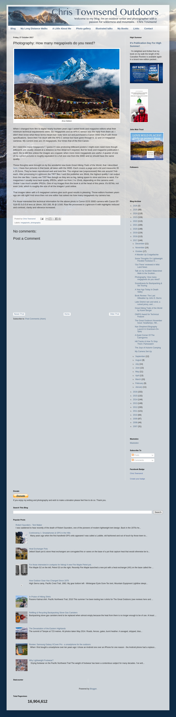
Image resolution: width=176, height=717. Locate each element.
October (139, 251)
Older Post (114, 314)
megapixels (25, 223)
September (140, 356)
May (137, 371)
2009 (135, 419)
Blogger (93, 689)
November (140, 247)
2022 (135, 221)
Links (136, 28)
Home (67, 314)
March (138, 379)
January (139, 387)
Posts (135, 455)
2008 (135, 422)
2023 (135, 217)
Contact (148, 28)
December (140, 244)
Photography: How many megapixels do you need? (147, 278)
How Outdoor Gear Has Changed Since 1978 (49, 581)
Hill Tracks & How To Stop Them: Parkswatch (146, 342)
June (137, 368)
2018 (135, 236)
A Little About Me (61, 28)
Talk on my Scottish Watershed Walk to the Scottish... (148, 272)
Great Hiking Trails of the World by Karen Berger (148, 309)
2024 (135, 213)
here (15, 168)
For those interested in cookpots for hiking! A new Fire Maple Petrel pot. (60, 565)
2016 (135, 392)
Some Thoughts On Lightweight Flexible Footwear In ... (149, 259)
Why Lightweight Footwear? (41, 660)
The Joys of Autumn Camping (148, 348)
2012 (135, 407)
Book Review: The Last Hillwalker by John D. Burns (148, 297)
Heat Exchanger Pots (38, 549)
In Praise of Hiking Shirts (40, 597)
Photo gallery (83, 28)
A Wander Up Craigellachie (147, 254)
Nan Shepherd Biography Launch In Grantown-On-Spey (147, 329)
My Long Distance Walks (34, 28)
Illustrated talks (104, 28)
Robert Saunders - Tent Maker (29, 525)
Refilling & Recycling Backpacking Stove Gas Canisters (53, 613)
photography (35, 223)
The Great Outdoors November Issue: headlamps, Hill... (148, 321)
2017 (135, 240)
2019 (135, 233)
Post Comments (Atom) (35, 319)
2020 (135, 229)
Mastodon (134, 443)
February (139, 383)
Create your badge (137, 479)
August (138, 360)
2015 (135, 396)
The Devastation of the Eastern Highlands (47, 628)
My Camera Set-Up (143, 351)
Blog (13, 28)
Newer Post (19, 314)
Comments (138, 460)
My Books (122, 28)
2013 (135, 403)
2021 (135, 225)
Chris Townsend (136, 473)
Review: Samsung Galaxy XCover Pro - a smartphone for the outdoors (60, 644)
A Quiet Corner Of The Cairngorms (144, 336)
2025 (135, 210)
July (137, 364)
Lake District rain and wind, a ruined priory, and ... (147, 303)
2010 (135, 415)
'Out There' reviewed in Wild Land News (147, 266)
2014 (135, 399)
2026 (135, 206)
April (137, 375)
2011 (135, 411)
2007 (135, 426)
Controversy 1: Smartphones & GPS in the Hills (49, 533)
